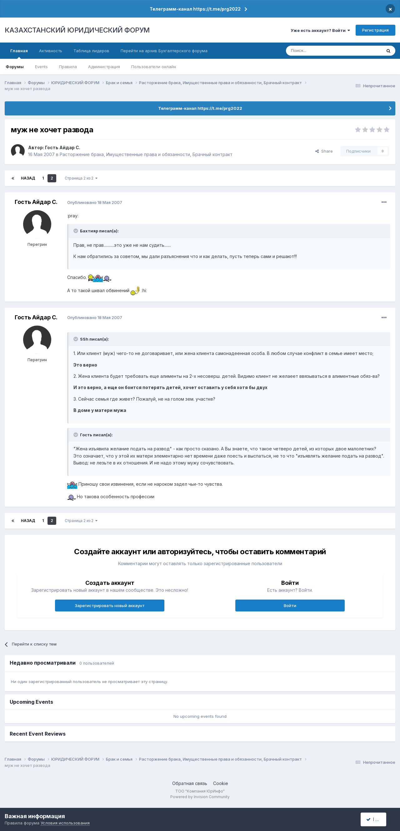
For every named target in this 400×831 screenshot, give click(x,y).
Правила (68, 66)
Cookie (220, 783)
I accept (377, 819)
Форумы (15, 66)
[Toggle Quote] (76, 230)
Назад (28, 178)
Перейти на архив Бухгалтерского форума (164, 50)
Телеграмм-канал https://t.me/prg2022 (195, 9)
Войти (290, 605)
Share (324, 151)
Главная (19, 53)
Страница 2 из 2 (81, 178)
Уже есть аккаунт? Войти (320, 30)
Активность (50, 50)
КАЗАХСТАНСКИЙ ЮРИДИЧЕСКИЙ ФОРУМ (77, 30)
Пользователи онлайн (153, 66)
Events (41, 66)
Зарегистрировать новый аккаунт (110, 605)
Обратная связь (189, 783)
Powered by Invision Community (200, 796)
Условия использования (65, 822)
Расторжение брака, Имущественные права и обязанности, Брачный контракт (146, 154)
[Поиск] (316, 51)
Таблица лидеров (91, 50)
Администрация (104, 66)
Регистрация (375, 30)
